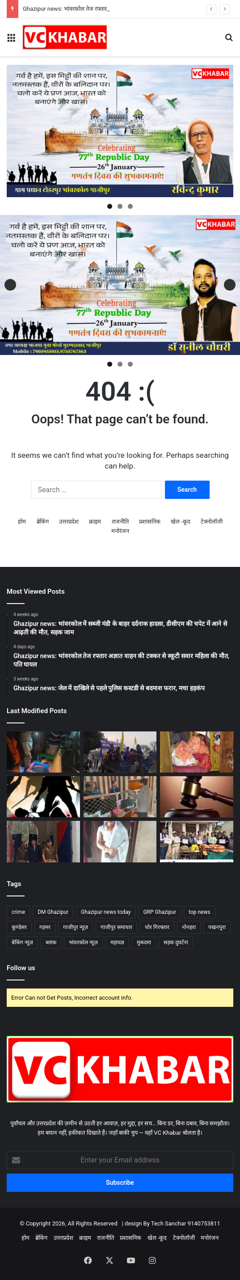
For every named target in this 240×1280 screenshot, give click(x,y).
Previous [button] (10, 285)
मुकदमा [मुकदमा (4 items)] (144, 942)
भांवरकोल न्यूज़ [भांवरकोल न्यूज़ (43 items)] (83, 942)
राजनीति (120, 521)
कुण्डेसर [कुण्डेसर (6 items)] (19, 927)
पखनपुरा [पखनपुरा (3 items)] (217, 927)
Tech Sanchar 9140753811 (185, 1223)
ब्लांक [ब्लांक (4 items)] (51, 942)
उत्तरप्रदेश (69, 521)
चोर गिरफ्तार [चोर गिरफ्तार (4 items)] (157, 927)
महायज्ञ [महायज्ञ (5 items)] (117, 942)
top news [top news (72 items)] (200, 912)
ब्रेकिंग (43, 521)
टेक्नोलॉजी (212, 521)
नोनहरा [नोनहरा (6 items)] (189, 927)
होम (22, 521)
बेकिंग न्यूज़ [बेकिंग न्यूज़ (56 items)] (22, 942)
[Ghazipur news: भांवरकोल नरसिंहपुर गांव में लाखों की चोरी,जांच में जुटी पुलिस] (196, 752)
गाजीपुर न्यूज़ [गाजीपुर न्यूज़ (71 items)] (75, 927)
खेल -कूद (180, 521)
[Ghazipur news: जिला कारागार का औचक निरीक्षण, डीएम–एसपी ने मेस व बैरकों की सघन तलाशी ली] (43, 841)
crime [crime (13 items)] (18, 912)
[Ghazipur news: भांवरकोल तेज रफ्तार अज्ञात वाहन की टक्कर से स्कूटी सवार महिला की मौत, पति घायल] (120, 841)
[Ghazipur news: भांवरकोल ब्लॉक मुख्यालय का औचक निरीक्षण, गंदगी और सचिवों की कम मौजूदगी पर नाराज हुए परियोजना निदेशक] (120, 796)
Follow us (21, 968)
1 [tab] (109, 206)
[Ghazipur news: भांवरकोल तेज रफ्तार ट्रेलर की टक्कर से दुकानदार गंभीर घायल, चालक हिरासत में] (43, 752)
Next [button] (230, 285)
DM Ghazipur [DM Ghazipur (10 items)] (53, 912)
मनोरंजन (120, 531)
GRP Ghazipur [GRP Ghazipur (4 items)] (159, 912)
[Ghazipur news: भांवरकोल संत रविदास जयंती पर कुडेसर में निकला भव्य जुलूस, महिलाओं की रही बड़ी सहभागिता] (120, 752)
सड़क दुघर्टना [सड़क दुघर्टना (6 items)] (176, 942)
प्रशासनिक (149, 521)
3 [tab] (130, 206)
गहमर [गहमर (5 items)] (45, 927)
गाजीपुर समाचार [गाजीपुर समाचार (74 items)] (116, 927)
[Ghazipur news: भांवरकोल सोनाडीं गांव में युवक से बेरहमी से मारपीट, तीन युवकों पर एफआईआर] (43, 796)
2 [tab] (120, 206)
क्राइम (95, 521)
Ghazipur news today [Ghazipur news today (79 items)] (106, 912)
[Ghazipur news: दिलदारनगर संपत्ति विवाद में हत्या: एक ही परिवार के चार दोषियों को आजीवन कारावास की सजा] (196, 796)
